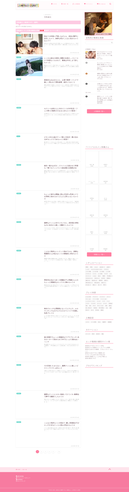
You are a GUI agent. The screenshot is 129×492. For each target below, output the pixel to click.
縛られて (87, 310)
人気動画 (76, 4)
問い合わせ (101, 4)
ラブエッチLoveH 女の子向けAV (95, 354)
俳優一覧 (64, 4)
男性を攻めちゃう (89, 282)
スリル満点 (102, 271)
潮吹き (110, 305)
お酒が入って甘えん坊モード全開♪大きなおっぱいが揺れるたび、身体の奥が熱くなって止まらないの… (104, 87)
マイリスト (88, 4)
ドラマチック (88, 273)
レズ (110, 273)
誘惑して (94, 284)
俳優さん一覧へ (99, 254)
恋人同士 (103, 278)
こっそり (87, 269)
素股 (110, 307)
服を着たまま (94, 280)
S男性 (91, 267)
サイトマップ (21, 481)
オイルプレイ (102, 296)
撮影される (88, 280)
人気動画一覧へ (99, 111)
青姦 (102, 333)
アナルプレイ (95, 296)
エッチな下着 (95, 271)
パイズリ (87, 303)
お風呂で (108, 267)
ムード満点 (100, 273)
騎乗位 (102, 310)
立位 (107, 307)
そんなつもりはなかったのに (96, 269)
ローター (105, 303)
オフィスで (88, 333)
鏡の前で (98, 333)
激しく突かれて (89, 307)
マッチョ (94, 273)
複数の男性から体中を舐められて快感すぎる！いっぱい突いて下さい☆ (104, 75)
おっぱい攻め (88, 296)
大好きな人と (97, 278)
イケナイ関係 (88, 271)
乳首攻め (110, 303)
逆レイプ (100, 284)
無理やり (106, 280)
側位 (86, 305)
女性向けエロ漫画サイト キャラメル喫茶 (97, 347)
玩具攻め (95, 307)
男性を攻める (97, 282)
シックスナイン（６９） (90, 301)
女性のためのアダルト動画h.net (95, 353)
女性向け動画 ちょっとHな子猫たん (96, 356)
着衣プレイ (104, 282)
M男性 (87, 267)
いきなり (96, 267)
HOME (54, 4)
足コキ (92, 310)
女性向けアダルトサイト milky (94, 345)
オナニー (108, 296)
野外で (104, 284)
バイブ (103, 301)
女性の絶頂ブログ (90, 358)
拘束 (106, 305)
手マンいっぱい (100, 305)
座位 (90, 305)
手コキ (94, 305)
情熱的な (108, 278)
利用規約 (20, 479)
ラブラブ (106, 273)
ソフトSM (108, 271)
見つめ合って (88, 284)
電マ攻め (97, 310)
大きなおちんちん (89, 278)
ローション (99, 303)
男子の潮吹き (101, 307)
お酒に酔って (102, 267)
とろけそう (106, 269)
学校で (93, 333)
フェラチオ (93, 303)
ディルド (98, 301)
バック (108, 301)
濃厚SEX (100, 280)
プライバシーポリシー (24, 478)
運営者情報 (20, 476)
